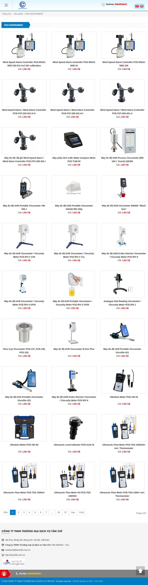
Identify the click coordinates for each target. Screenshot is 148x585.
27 (65, 512)
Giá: (24, 69)
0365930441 (121, 3)
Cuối (81, 512)
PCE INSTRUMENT (34, 14)
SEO (91, 581)
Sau (73, 512)
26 (58, 512)
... (52, 512)
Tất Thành (98, 581)
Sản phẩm (18, 14)
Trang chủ (6, 14)
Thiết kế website (79, 581)
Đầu (6, 512)
